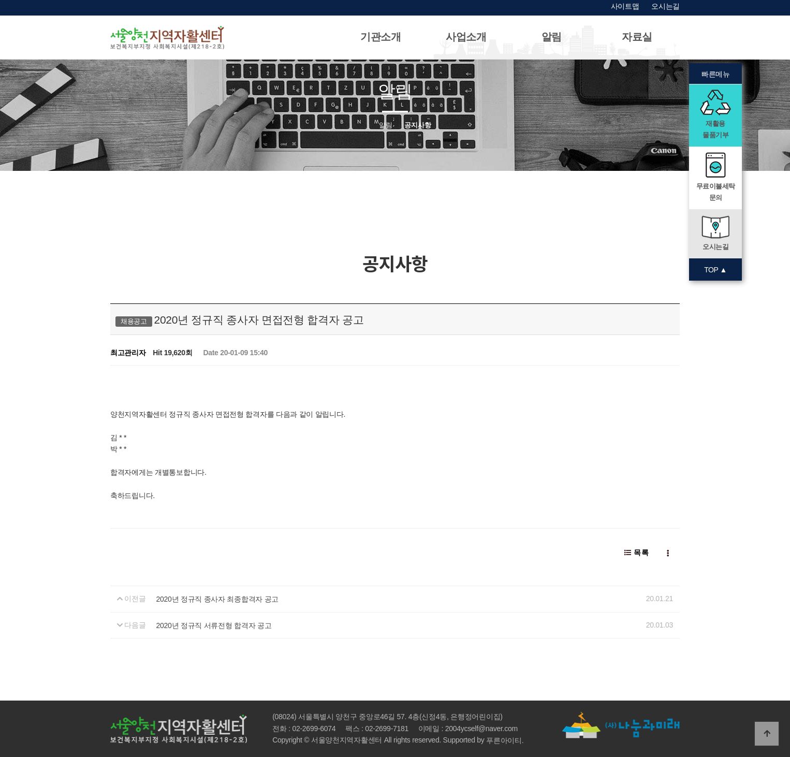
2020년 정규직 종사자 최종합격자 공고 (217, 599)
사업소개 (466, 36)
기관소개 (380, 36)
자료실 (637, 36)
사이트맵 (625, 6)
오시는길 (665, 6)
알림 (552, 36)
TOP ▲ (715, 270)
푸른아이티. (504, 740)
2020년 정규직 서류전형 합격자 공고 (214, 625)
